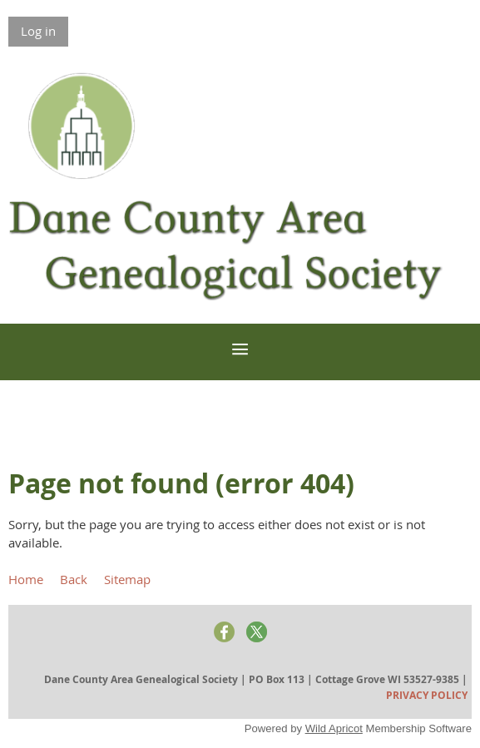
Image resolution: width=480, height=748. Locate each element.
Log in (38, 30)
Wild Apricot (334, 728)
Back (73, 579)
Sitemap (127, 579)
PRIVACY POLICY (427, 695)
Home (25, 579)
